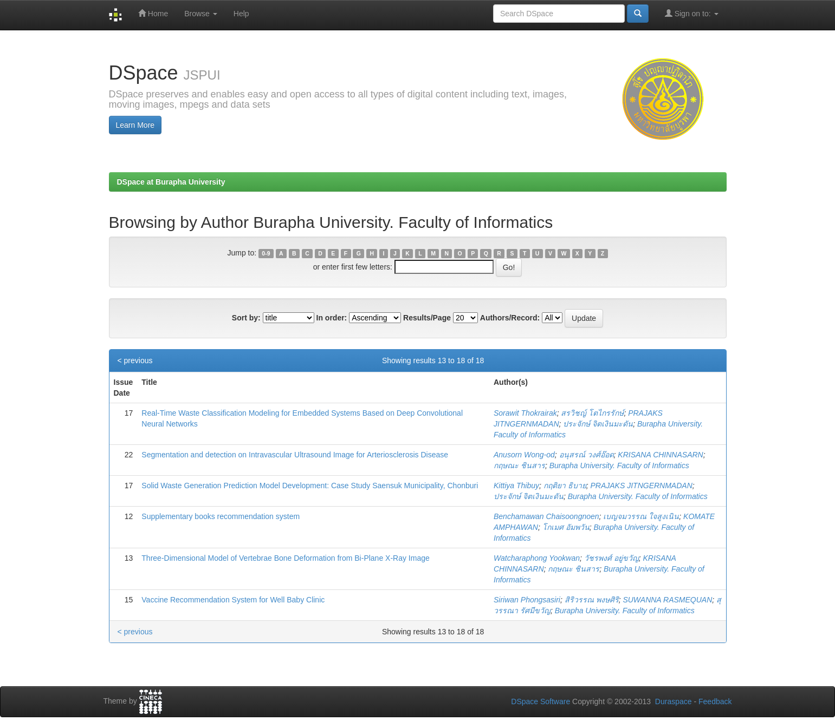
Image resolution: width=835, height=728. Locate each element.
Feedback (715, 701)
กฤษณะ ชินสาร (519, 465)
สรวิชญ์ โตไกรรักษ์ (592, 413)
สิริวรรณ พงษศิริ (592, 599)
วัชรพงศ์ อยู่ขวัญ (611, 558)
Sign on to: (692, 13)
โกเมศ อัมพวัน (566, 527)
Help (241, 13)
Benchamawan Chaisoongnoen (546, 516)
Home (153, 13)
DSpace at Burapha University (171, 182)
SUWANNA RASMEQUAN (667, 599)
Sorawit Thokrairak (525, 413)
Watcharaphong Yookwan (537, 558)
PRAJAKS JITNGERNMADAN (641, 485)
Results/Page (427, 317)
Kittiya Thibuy (516, 485)
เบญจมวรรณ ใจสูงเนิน (641, 516)
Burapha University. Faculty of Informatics (619, 465)
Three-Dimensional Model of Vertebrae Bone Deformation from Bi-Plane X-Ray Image (285, 558)
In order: (331, 317)
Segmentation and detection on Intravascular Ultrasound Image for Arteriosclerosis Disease (294, 454)
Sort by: (246, 317)
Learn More (135, 125)
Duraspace (673, 701)
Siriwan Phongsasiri (527, 599)
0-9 (266, 253)
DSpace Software (540, 701)
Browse (200, 13)
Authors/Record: (510, 317)
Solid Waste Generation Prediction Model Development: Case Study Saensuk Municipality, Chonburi (309, 485)
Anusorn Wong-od (524, 454)
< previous (135, 360)
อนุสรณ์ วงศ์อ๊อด (586, 454)
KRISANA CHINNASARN (660, 454)
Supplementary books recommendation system (220, 516)
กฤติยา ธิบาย (564, 485)
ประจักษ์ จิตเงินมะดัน (598, 423)
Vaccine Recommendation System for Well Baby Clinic (233, 599)
